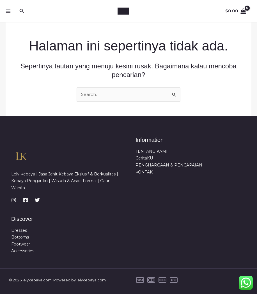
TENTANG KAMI (151, 151)
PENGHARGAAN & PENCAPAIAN (169, 165)
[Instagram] (13, 199)
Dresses (19, 230)
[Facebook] (25, 199)
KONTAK (144, 172)
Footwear (20, 244)
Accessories (22, 250)
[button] (21, 11)
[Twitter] (37, 199)
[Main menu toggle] (8, 11)
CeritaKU (144, 158)
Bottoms (20, 237)
